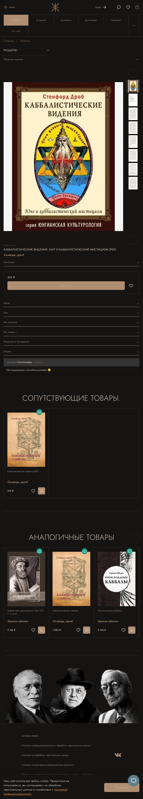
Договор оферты (30, 735)
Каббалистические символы (65, 610)
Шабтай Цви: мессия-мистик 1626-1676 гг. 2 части (25, 612)
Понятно (121, 787)
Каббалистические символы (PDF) (22, 471)
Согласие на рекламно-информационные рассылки (48, 765)
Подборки (116, 20)
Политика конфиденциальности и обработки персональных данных (56, 745)
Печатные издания (71, 59)
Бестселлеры (91, 20)
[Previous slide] (133, 73)
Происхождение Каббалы (110, 610)
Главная (9, 41)
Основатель (66, 20)
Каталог (16, 20)
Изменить (37, 362)
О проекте (41, 20)
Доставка (16, 31)
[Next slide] (133, 240)
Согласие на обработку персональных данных (45, 755)
